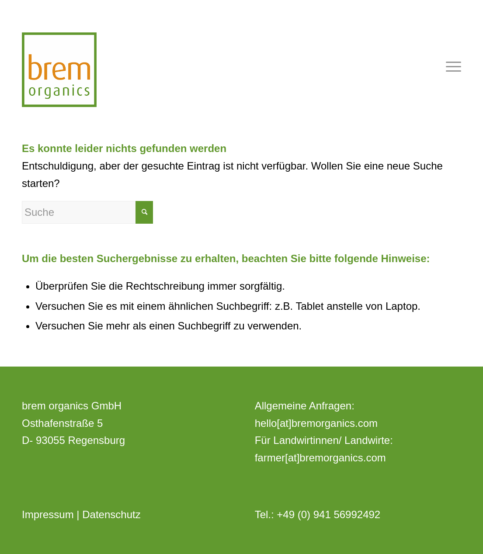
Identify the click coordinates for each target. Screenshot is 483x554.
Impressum (48, 514)
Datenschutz (111, 514)
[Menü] (450, 65)
